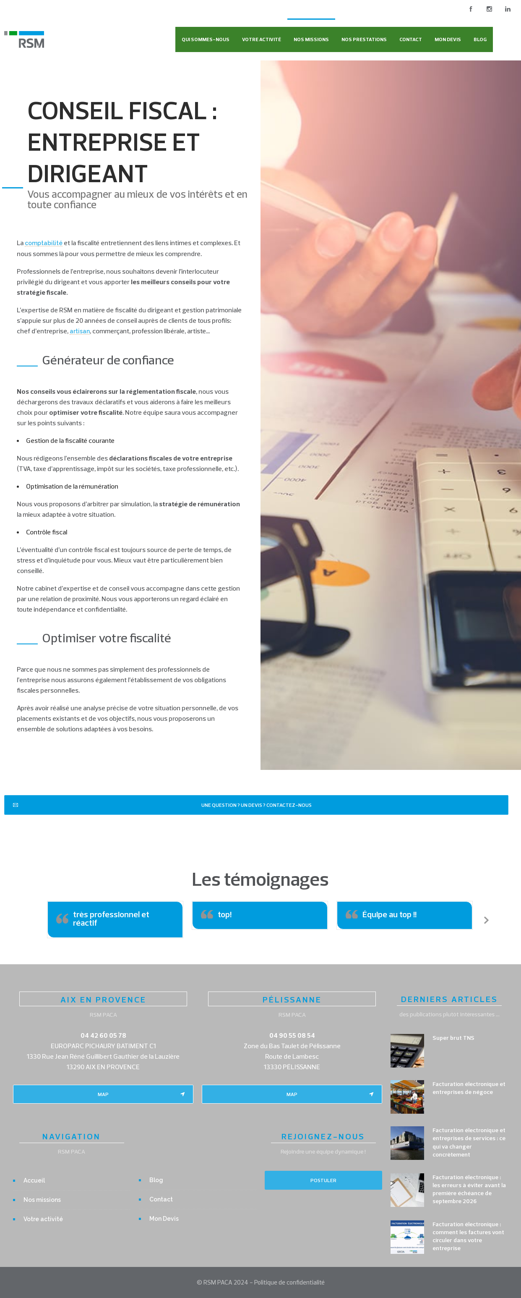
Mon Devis (448, 39)
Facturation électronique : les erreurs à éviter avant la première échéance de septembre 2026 (469, 1189)
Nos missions (311, 39)
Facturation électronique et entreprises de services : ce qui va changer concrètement (468, 1142)
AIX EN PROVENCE (103, 999)
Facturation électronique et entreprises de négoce (468, 1088)
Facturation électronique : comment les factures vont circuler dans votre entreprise (468, 1236)
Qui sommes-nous (205, 39)
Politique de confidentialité (289, 1282)
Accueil (34, 1180)
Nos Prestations (364, 39)
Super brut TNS (453, 1038)
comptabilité (44, 243)
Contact (410, 39)
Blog (480, 39)
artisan (80, 331)
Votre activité (261, 39)
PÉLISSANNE (292, 999)
